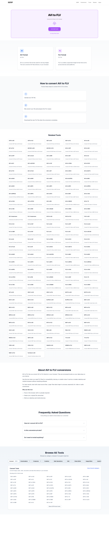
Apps (99, 2)
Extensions (83, 2)
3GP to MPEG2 (86, 491)
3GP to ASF (13, 479)
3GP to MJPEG (50, 488)
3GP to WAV (13, 499)
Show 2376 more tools (54, 506)
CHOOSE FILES (54, 29)
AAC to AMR (13, 502)
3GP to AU (31, 479)
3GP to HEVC (50, 485)
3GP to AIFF (49, 476)
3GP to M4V (31, 488)
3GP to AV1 (49, 479)
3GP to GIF (31, 485)
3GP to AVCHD (68, 479)
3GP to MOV (86, 488)
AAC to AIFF (68, 499)
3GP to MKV (68, 488)
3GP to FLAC (86, 482)
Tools (89, 2)
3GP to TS (67, 496)
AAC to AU (31, 502)
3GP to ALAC (68, 476)
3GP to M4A (86, 485)
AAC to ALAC (86, 499)
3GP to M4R (13, 488)
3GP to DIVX (50, 482)
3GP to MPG (13, 493)
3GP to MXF (49, 493)
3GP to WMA (50, 499)
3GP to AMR (86, 476)
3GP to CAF (13, 482)
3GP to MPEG (68, 491)
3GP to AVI (85, 479)
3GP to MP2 (13, 491)
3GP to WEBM (32, 499)
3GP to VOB (86, 496)
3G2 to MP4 (13, 476)
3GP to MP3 (31, 491)
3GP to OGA (68, 493)
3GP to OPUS (13, 496)
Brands (95, 2)
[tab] (13, 461)
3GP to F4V (67, 482)
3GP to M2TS (68, 485)
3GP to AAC (31, 476)
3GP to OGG (86, 493)
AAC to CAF (49, 502)
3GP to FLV (13, 485)
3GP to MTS (31, 493)
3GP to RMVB (50, 496)
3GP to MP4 (50, 491)
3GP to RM (31, 496)
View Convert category (93, 468)
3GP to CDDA (32, 482)
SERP (77, 2)
